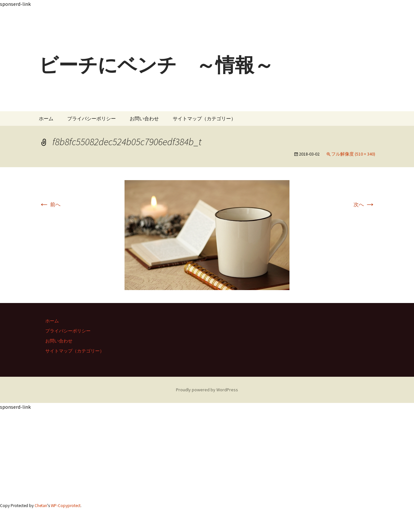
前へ (49, 204)
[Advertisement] (194, 22)
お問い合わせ (144, 118)
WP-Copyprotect (66, 505)
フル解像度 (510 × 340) (353, 154)
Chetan (41, 505)
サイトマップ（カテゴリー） (204, 118)
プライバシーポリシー (91, 118)
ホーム (46, 118)
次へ (364, 204)
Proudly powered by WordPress (207, 390)
